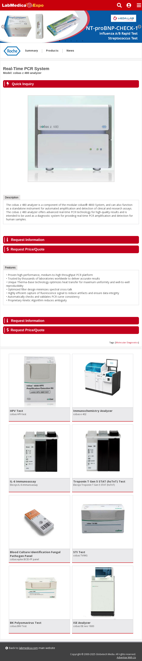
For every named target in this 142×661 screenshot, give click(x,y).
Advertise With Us (126, 657)
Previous (3, 26)
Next (139, 26)
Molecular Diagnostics (127, 342)
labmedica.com (28, 648)
